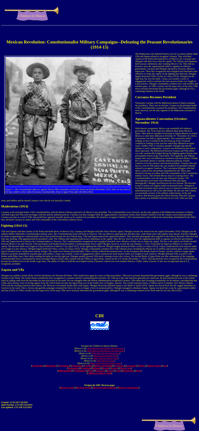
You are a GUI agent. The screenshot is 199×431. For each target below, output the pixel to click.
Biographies (51, 366)
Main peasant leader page (105, 356)
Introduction (37, 366)
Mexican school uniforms (104, 387)
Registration (128, 371)
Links (118, 371)
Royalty (105, 368)
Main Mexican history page (105, 358)
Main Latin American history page (105, 363)
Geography (131, 366)
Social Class (125, 368)
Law (165, 366)
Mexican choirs (67, 387)
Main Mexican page (105, 361)
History (141, 366)
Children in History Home (100, 373)
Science (114, 368)
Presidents (85, 368)
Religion (96, 368)
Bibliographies (65, 371)
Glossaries (100, 371)
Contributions (80, 371)
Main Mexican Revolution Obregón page (105, 348)
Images (110, 371)
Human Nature (154, 366)
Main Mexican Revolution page (105, 353)
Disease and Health (103, 366)
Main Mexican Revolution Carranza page (105, 351)
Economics (119, 366)
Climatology (76, 366)
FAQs (91, 371)
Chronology (63, 366)
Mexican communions (128, 387)
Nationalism (73, 368)
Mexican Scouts (83, 387)
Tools (138, 371)
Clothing (88, 366)
